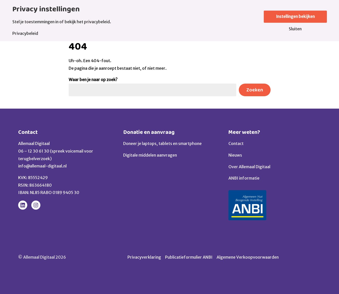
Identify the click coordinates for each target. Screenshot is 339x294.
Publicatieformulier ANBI (189, 257)
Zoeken (254, 90)
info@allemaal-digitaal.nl (42, 165)
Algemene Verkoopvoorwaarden (248, 257)
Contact (28, 132)
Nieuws (235, 155)
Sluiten (295, 29)
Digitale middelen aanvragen (150, 155)
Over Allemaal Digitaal (249, 166)
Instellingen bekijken (295, 16)
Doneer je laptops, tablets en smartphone (162, 143)
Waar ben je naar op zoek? (93, 79)
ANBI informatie (243, 178)
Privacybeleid (25, 33)
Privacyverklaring (144, 257)
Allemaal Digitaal (34, 143)
